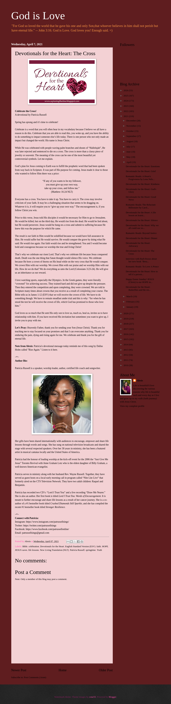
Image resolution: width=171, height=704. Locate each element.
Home (63, 670)
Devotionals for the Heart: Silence (142, 220)
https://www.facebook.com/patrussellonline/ (47, 529)
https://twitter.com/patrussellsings (39, 525)
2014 (126, 344)
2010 (126, 365)
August (130, 141)
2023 (126, 106)
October (130, 131)
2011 (126, 360)
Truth (99, 550)
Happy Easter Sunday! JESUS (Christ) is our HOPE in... (140, 280)
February (130, 301)
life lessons (33, 550)
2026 (126, 90)
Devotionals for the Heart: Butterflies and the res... (138, 288)
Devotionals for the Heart (52, 546)
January (130, 307)
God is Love (38, 16)
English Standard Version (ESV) (80, 546)
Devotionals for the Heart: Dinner (141, 238)
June (128, 151)
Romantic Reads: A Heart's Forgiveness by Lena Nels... (140, 177)
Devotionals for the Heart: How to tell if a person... (142, 272)
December (131, 120)
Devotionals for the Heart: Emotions (143, 166)
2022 (126, 111)
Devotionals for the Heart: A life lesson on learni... (141, 214)
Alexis (140, 380)
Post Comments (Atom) (35, 677)
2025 (126, 95)
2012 (126, 355)
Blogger (112, 697)
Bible (25, 546)
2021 (126, 116)
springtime (91, 550)
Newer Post (18, 670)
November (131, 126)
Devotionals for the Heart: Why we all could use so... (142, 226)
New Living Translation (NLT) (54, 550)
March (129, 296)
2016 (126, 334)
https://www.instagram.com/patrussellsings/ (47, 521)
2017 (126, 329)
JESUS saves (21, 550)
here (55, 349)
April (129, 162)
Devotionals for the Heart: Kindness (143, 184)
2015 (126, 339)
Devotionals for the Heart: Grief (141, 171)
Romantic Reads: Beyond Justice (141, 233)
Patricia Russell (77, 550)
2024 (126, 100)
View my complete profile (132, 406)
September (131, 136)
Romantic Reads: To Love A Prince (142, 266)
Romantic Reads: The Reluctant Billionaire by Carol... (141, 206)
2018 (126, 324)
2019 (126, 318)
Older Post (106, 670)
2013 (126, 350)
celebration (34, 546)
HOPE (105, 546)
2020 (126, 313)
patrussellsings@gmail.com (35, 532)
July (128, 146)
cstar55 (92, 697)
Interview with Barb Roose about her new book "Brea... (141, 260)
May (128, 157)
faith (98, 546)
